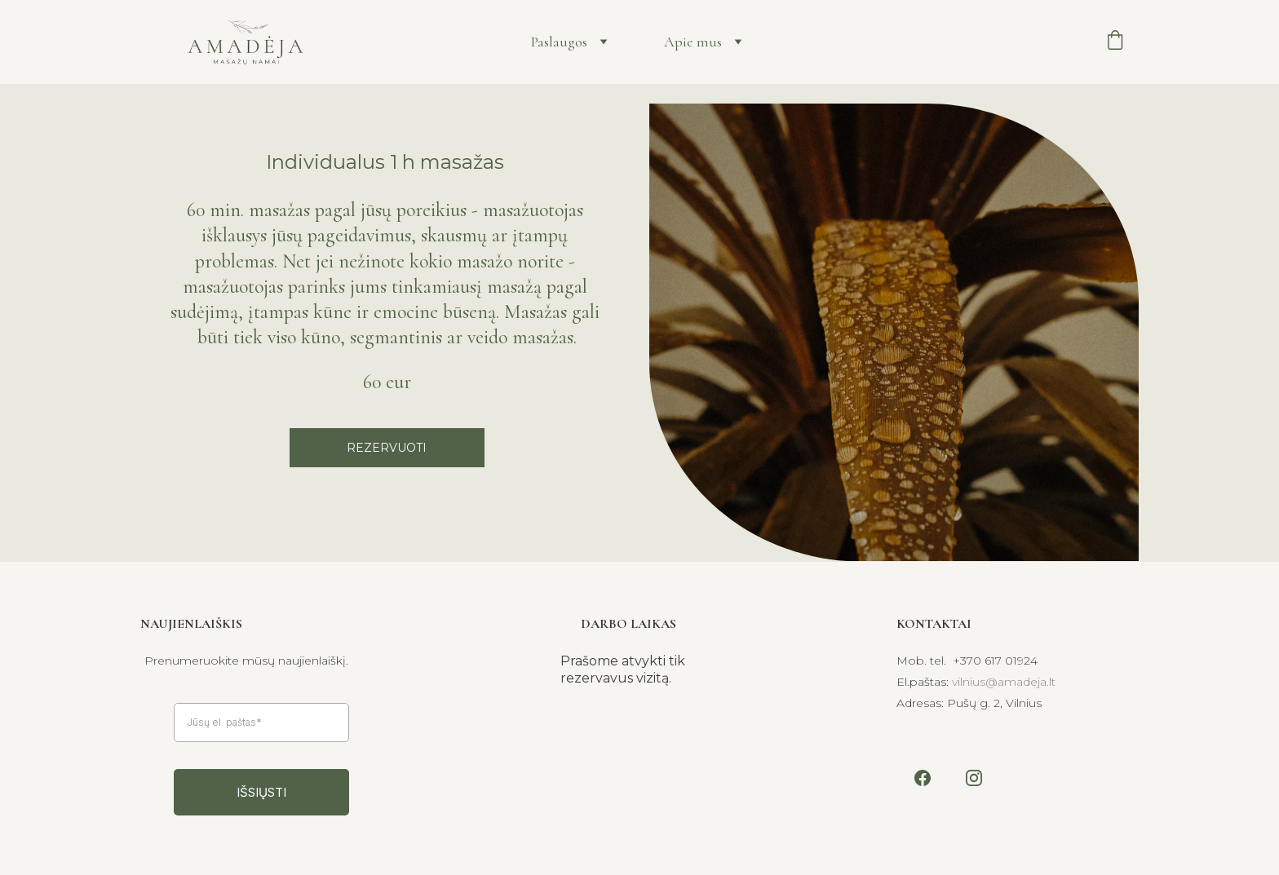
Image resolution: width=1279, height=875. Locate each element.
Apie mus (693, 42)
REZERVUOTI (387, 447)
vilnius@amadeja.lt (1004, 681)
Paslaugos (559, 42)
